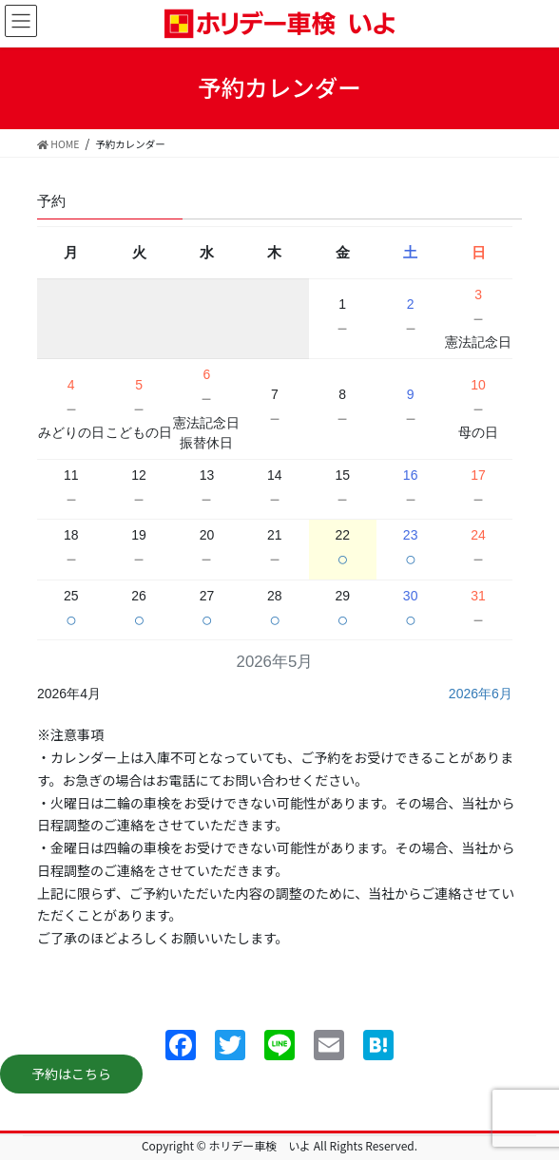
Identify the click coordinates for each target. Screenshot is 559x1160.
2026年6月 (480, 693)
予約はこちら (71, 1073)
